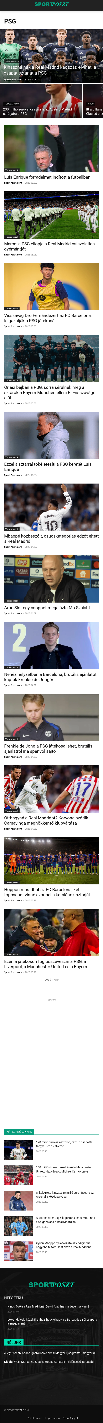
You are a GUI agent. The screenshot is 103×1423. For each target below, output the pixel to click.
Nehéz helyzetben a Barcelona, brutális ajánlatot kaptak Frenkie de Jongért (50, 677)
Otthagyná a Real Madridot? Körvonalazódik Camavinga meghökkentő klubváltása (46, 820)
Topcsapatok (12, 61)
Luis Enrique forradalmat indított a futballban (47, 177)
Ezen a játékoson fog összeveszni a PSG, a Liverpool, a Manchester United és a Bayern (45, 964)
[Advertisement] (51, 1028)
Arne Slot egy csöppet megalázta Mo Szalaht (47, 607)
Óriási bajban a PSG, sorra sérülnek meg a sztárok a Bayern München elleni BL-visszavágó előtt (50, 392)
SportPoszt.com (13, 182)
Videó (91, 104)
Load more (51, 979)
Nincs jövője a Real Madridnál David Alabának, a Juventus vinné (48, 1306)
